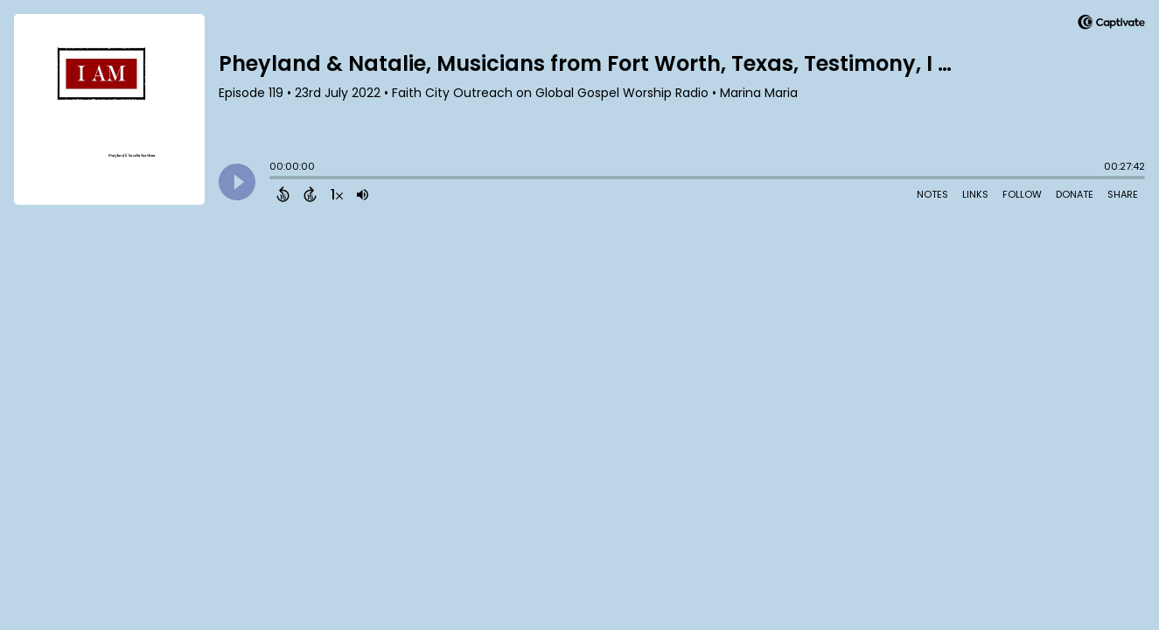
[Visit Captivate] (1111, 25)
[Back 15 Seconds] (283, 194)
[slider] (273, 179)
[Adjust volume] (362, 194)
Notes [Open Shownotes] (932, 194)
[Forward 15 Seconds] (310, 194)
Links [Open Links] (975, 194)
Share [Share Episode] (1122, 194)
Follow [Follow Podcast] (1022, 194)
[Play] (237, 182)
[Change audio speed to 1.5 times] (337, 194)
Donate (1074, 194)
